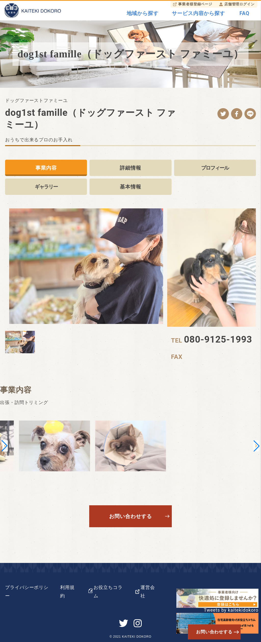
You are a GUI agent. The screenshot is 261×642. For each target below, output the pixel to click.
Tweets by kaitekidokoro (231, 610)
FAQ (245, 13)
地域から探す (143, 13)
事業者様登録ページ (195, 4)
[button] (4, 445)
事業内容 (46, 168)
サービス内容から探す (198, 13)
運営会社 (147, 591)
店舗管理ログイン (239, 4)
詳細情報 (130, 168)
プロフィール (215, 168)
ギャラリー (46, 187)
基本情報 (130, 187)
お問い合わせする (130, 516)
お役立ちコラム (108, 591)
